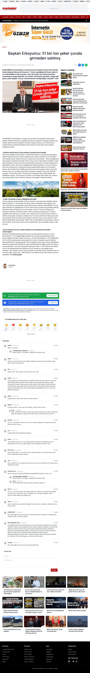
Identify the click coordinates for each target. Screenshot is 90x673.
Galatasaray (49, 654)
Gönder (54, 570)
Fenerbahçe (49, 656)
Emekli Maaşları (28, 659)
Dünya (51, 17)
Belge (4, 661)
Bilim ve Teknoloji (65, 17)
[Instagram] (76, 661)
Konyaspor (49, 649)
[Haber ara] (86, 20)
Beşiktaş (48, 652)
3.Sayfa (35, 17)
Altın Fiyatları (28, 654)
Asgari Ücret (28, 649)
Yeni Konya (5, 656)
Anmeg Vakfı (6, 652)
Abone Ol (53, 302)
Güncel (12, 17)
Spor (23, 17)
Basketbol (49, 659)
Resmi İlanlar (75, 17)
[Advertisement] (54, 8)
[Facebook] (69, 661)
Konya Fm (5, 659)
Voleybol (48, 661)
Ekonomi (18, 17)
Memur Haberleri (29, 656)
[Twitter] (73, 661)
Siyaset (29, 17)
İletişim (83, 17)
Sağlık (56, 17)
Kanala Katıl (52, 295)
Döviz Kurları (28, 652)
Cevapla (56, 345)
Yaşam (46, 17)
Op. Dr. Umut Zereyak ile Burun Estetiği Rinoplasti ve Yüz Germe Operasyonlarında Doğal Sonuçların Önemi (47, 20)
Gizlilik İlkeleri (72, 654)
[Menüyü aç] (87, 17)
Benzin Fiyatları (28, 661)
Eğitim (40, 17)
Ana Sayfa (5, 17)
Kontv (4, 654)
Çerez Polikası (72, 652)
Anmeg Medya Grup (8, 649)
